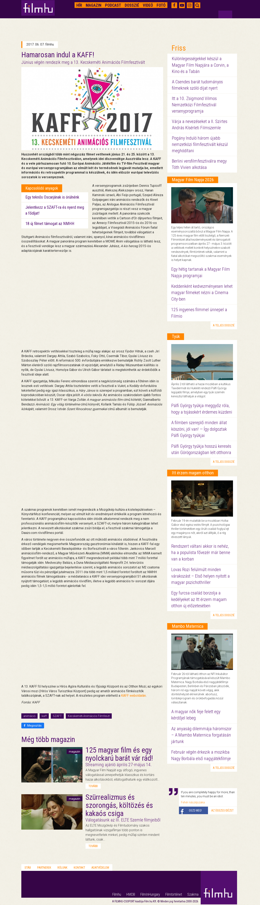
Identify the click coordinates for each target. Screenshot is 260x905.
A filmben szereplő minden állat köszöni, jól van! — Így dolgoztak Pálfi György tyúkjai (199, 429)
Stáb (28, 867)
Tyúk (176, 336)
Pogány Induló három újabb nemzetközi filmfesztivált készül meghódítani (200, 144)
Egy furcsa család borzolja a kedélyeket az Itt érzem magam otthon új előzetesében (199, 599)
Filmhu (116, 894)
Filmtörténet (173, 894)
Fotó (161, 5)
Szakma (192, 894)
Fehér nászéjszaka (193, 802)
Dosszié (132, 5)
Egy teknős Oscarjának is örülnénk (52, 197)
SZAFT (57, 716)
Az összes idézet (222, 810)
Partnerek (44, 867)
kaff (44, 716)
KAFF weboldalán (133, 695)
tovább (93, 786)
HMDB (130, 894)
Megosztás (33, 725)
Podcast (113, 5)
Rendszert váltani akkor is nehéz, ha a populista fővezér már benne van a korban (200, 553)
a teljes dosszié (224, 325)
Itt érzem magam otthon (193, 472)
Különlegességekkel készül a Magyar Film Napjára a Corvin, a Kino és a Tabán (200, 65)
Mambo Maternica (187, 626)
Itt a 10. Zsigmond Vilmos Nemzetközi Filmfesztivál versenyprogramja (194, 105)
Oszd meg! (195, 810)
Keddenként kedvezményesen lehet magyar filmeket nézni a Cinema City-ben (202, 293)
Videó (148, 5)
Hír (79, 5)
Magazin (93, 5)
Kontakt (79, 867)
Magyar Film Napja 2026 (193, 179)
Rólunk (62, 867)
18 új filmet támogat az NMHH (49, 223)
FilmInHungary (150, 894)
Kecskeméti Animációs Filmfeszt (89, 716)
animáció (29, 716)
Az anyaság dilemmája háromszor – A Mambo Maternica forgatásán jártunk (201, 735)
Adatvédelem (100, 867)
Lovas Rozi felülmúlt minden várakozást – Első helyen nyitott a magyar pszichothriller (200, 576)
